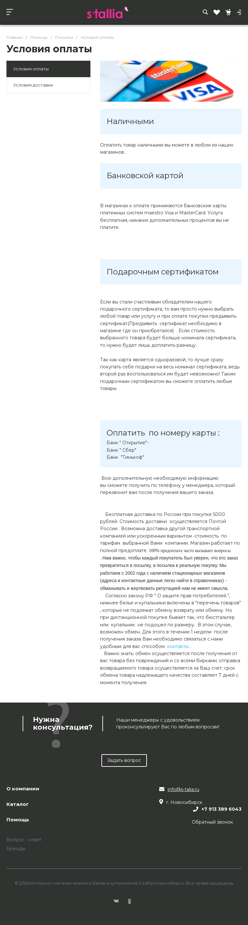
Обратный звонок (212, 822)
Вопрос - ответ (23, 840)
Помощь (17, 820)
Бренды (15, 848)
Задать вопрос (124, 760)
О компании (22, 789)
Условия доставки (33, 84)
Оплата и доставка (28, 831)
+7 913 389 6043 (222, 809)
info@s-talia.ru (183, 789)
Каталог (17, 804)
